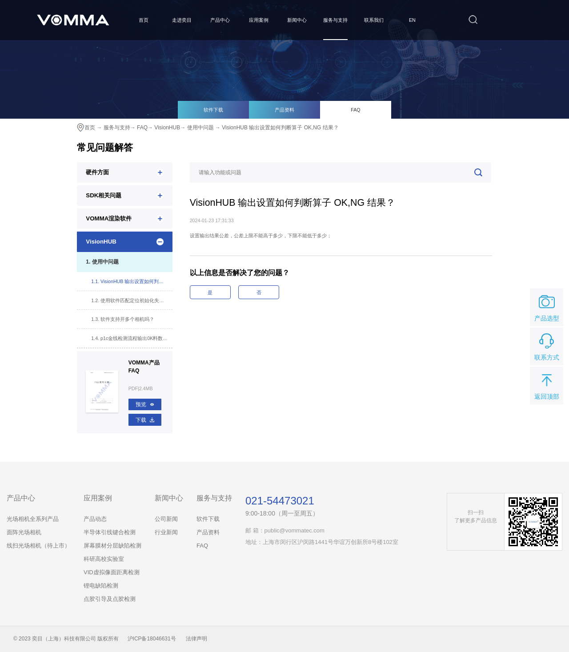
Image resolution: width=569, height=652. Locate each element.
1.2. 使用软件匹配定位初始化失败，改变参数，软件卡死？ (131, 300)
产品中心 (220, 20)
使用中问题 (200, 127)
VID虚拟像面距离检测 (112, 572)
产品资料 (284, 109)
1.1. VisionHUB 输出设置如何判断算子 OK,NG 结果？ (131, 281)
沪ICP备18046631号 (152, 639)
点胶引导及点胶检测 (110, 599)
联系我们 (374, 20)
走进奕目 (182, 20)
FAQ (355, 109)
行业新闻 (166, 532)
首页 (143, 20)
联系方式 (546, 346)
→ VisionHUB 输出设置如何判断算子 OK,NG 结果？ (277, 127)
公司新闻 (166, 519)
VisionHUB (167, 127)
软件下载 (213, 109)
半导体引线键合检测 (110, 532)
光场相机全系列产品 (33, 519)
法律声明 (196, 639)
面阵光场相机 (24, 532)
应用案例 (258, 20)
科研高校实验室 (104, 559)
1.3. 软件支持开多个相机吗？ (122, 319)
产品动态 (95, 519)
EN (412, 20)
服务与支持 (335, 20)
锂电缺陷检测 (101, 585)
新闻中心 (297, 20)
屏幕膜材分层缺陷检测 (112, 545)
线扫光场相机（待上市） (38, 545)
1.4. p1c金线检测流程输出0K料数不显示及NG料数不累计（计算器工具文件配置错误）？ (131, 338)
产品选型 (546, 307)
